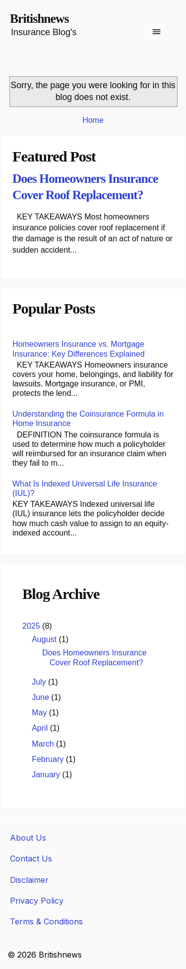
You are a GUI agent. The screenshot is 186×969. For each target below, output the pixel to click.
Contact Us (31, 858)
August (45, 639)
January (47, 774)
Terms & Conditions (46, 921)
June (41, 697)
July (40, 682)
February (48, 759)
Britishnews (39, 18)
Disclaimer (29, 880)
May (40, 712)
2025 (32, 626)
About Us (28, 838)
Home (93, 120)
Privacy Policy (36, 901)
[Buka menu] (156, 32)
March (44, 744)
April (41, 728)
